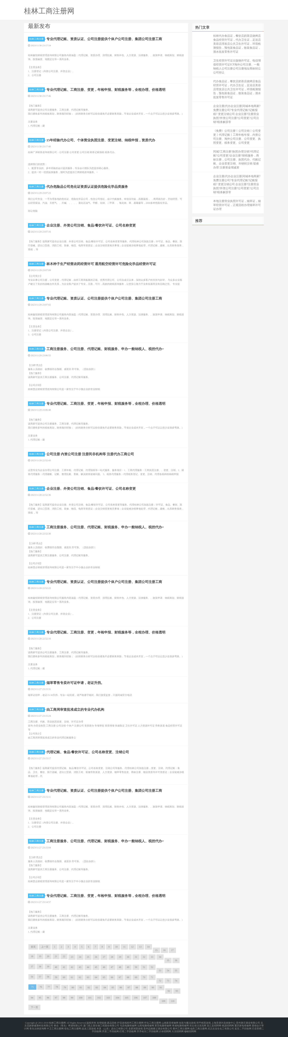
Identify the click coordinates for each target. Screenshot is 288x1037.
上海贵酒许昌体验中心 (223, 1022)
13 (140, 946)
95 (40, 997)
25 (88, 957)
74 (176, 980)
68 (128, 977)
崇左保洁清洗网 (197, 1025)
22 (64, 956)
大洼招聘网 (178, 1029)
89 (145, 987)
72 (160, 980)
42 (72, 967)
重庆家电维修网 (242, 1025)
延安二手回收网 (243, 1027)
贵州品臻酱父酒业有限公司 (157, 1027)
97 (56, 997)
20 (48, 956)
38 (40, 966)
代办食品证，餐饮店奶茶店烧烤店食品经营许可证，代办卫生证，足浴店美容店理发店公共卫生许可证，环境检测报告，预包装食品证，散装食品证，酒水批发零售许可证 (237, 89)
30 (128, 957)
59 (56, 977)
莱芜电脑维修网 (163, 1025)
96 (48, 997)
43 (80, 967)
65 (104, 977)
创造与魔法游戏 (187, 1022)
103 (108, 997)
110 (172, 1001)
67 (120, 977)
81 (81, 987)
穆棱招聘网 (190, 1029)
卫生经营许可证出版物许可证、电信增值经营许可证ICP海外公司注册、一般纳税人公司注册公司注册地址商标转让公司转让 (237, 66)
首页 (33, 946)
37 (32, 966)
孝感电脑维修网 (180, 1025)
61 (72, 977)
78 (57, 987)
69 (136, 977)
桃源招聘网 (228, 1025)
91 (161, 987)
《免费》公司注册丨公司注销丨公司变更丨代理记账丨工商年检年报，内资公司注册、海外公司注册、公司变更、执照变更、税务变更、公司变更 (237, 136)
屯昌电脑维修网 (128, 1025)
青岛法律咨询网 (37, 1027)
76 (41, 987)
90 (153, 987)
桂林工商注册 (37, 39)
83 (97, 987)
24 (80, 957)
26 (96, 957)
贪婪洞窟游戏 (135, 1027)
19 (40, 956)
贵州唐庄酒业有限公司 (248, 1022)
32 (144, 957)
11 (124, 946)
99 (72, 997)
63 (88, 977)
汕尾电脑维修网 (145, 1025)
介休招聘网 (165, 1029)
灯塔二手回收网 (127, 1029)
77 (49, 987)
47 (112, 967)
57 (40, 976)
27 (104, 957)
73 (168, 980)
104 (117, 997)
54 (168, 970)
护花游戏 (122, 1022)
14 (148, 946)
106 (136, 997)
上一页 (44, 946)
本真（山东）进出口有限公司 (112, 1027)
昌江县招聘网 (214, 1025)
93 (177, 991)
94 (32, 997)
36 (176, 960)
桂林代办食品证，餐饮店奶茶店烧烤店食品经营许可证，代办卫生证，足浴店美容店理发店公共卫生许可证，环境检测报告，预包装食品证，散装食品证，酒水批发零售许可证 (237, 43)
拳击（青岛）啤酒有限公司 (68, 1025)
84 (105, 987)
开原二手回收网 (110, 1029)
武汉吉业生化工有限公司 (221, 1027)
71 (152, 977)
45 (96, 967)
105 (126, 997)
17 (172, 950)
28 (112, 957)
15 (156, 950)
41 (64, 967)
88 (137, 987)
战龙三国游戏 (89, 1027)
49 (128, 967)
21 (56, 956)
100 (80, 997)
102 (99, 997)
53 (160, 970)
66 (112, 977)
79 (65, 987)
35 (168, 960)
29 (120, 957)
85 (113, 987)
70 (144, 977)
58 (48, 976)
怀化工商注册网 (152, 1022)
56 (32, 976)
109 (163, 1001)
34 (160, 957)
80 (73, 987)
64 (96, 977)
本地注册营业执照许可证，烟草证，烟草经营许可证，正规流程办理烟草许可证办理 (237, 205)
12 (132, 946)
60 (64, 977)
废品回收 (112, 1022)
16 (164, 950)
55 (176, 970)
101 (90, 997)
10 (116, 946)
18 (32, 956)
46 (104, 967)
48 (120, 967)
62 (80, 977)
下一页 (34, 1007)
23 (72, 957)
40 (56, 967)
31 (136, 957)
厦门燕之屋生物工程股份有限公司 (101, 1025)
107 (145, 997)
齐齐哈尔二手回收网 (147, 1029)
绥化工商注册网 (72, 1027)
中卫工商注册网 (55, 1027)
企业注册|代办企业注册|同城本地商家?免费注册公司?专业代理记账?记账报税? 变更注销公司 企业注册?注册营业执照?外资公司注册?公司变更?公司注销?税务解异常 (236, 114)
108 (154, 997)
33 (152, 957)
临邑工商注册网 (198, 1027)
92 (169, 991)
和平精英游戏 (203, 1022)
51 (144, 967)
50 (136, 967)
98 (64, 997)
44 (88, 967)
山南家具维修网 (170, 1022)
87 (129, 987)
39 (48, 966)
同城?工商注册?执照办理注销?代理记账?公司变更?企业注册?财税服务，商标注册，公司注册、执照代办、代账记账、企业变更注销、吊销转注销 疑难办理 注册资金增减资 (237, 159)
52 (152, 967)
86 (121, 987)
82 (89, 987)
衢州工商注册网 (181, 1027)
